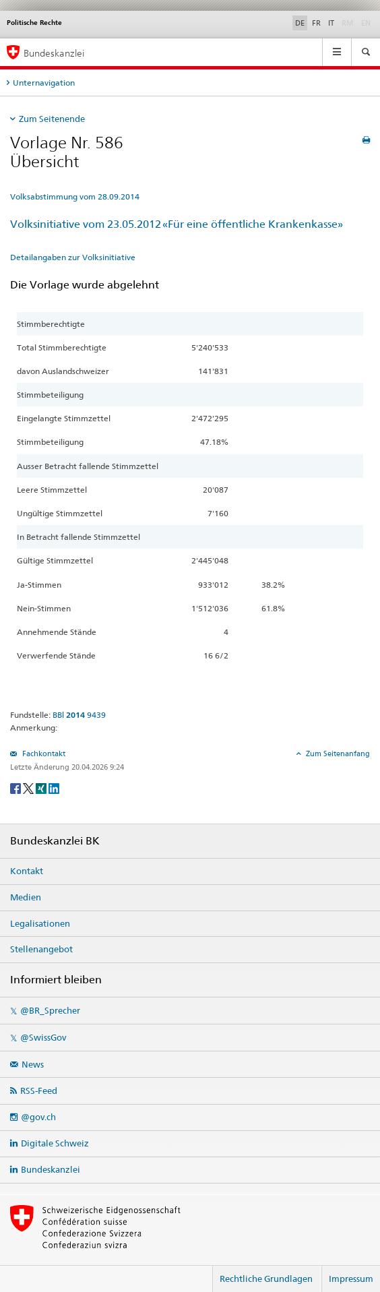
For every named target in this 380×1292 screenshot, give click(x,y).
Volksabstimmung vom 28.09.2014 (74, 196)
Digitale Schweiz (55, 1143)
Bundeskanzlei (50, 1169)
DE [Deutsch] (300, 23)
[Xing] (42, 787)
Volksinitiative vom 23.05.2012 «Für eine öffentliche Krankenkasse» (176, 224)
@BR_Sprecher (50, 1010)
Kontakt (26, 870)
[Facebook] (16, 787)
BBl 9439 (79, 715)
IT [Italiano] (331, 23)
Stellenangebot (41, 949)
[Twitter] (29, 787)
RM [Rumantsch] (348, 23)
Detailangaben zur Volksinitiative (72, 257)
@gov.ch (38, 1116)
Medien (25, 897)
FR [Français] (316, 23)
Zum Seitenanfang (337, 753)
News (33, 1064)
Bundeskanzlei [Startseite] (54, 53)
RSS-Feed (38, 1090)
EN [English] (366, 23)
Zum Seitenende (52, 118)
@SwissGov (43, 1037)
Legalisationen (40, 923)
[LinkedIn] (54, 787)
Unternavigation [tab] (44, 83)
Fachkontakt (42, 753)
